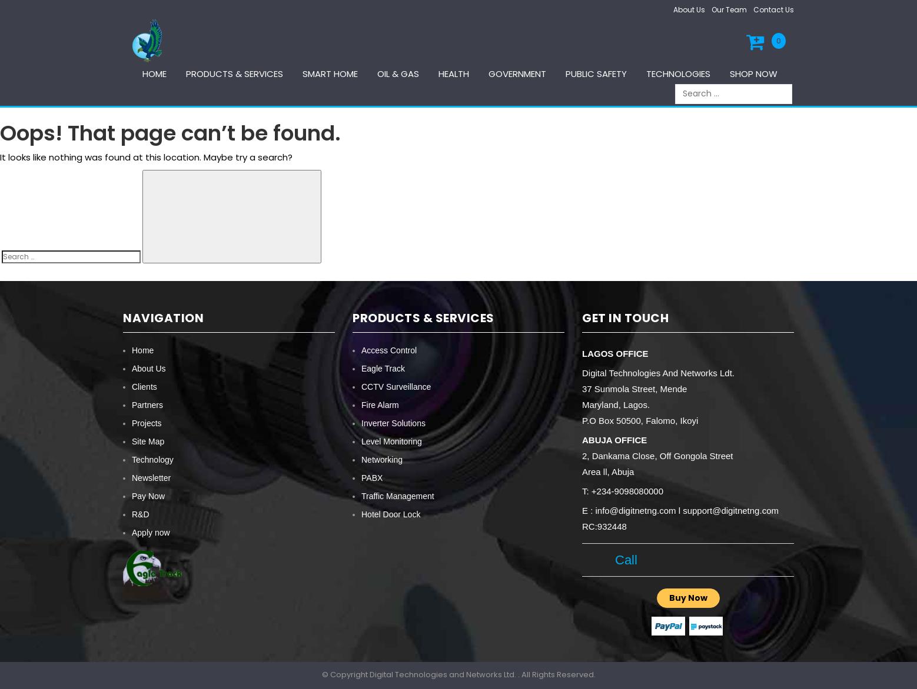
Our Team (729, 10)
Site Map (148, 441)
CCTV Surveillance (396, 387)
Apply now (151, 532)
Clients (144, 387)
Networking (382, 459)
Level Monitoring (391, 441)
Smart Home (330, 74)
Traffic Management (397, 496)
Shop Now (754, 74)
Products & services (234, 74)
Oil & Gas (398, 74)
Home (154, 74)
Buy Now (688, 598)
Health (453, 74)
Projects (147, 423)
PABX (372, 478)
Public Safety (596, 74)
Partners (147, 405)
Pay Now (148, 496)
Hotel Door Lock (390, 514)
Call (622, 560)
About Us (689, 10)
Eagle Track (383, 368)
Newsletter (151, 478)
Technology (153, 459)
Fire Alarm (380, 405)
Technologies (678, 74)
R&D (140, 514)
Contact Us (773, 10)
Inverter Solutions (393, 423)
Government (517, 74)
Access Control (389, 350)
